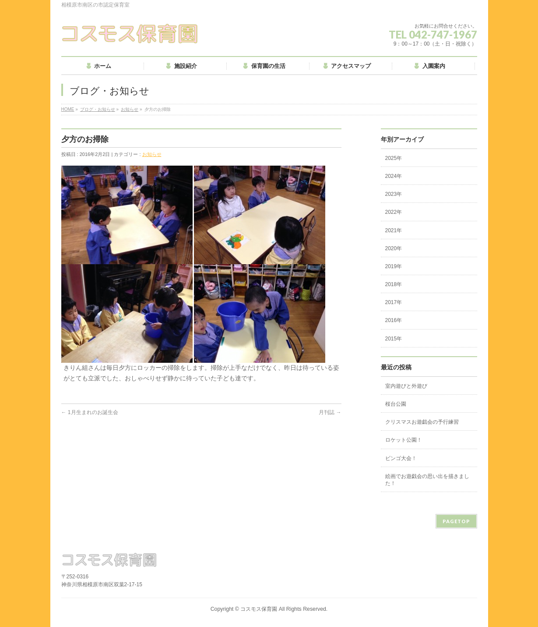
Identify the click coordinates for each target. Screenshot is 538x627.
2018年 (393, 284)
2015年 (393, 339)
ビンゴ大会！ (401, 458)
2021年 (393, 230)
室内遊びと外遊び (406, 386)
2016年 (393, 320)
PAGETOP (456, 521)
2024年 (393, 176)
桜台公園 (395, 404)
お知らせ (129, 109)
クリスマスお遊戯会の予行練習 (422, 422)
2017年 (393, 302)
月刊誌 (330, 412)
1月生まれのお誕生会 (89, 412)
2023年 (393, 194)
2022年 (393, 212)
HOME (67, 109)
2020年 (393, 248)
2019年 (393, 266)
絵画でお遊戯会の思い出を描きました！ (427, 479)
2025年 (393, 158)
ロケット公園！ (403, 440)
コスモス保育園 (258, 609)
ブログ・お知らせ (97, 109)
